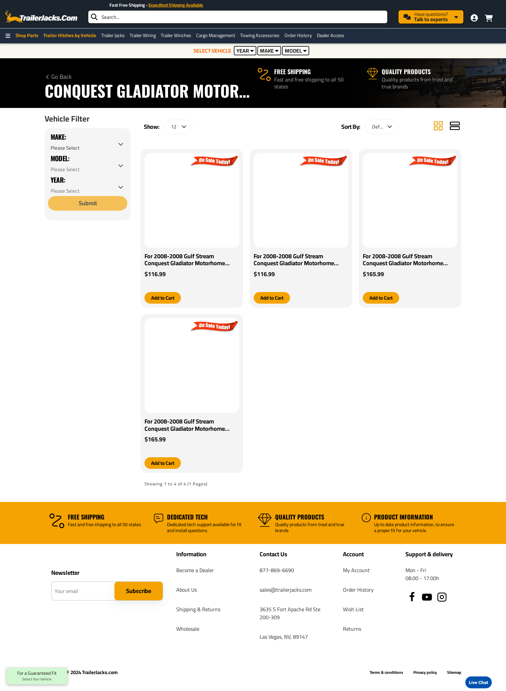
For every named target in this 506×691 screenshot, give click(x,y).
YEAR (245, 50)
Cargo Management (215, 35)
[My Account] (474, 18)
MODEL (296, 50)
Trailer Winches (176, 35)
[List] (454, 126)
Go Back (61, 76)
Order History (298, 35)
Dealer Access (330, 35)
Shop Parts (27, 35)
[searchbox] (238, 17)
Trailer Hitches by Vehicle (69, 35)
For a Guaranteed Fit (37, 676)
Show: (151, 126)
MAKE (269, 50)
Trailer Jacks (113, 35)
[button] (164, 298)
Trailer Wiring (143, 35)
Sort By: (350, 126)
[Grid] (438, 126)
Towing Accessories (259, 35)
